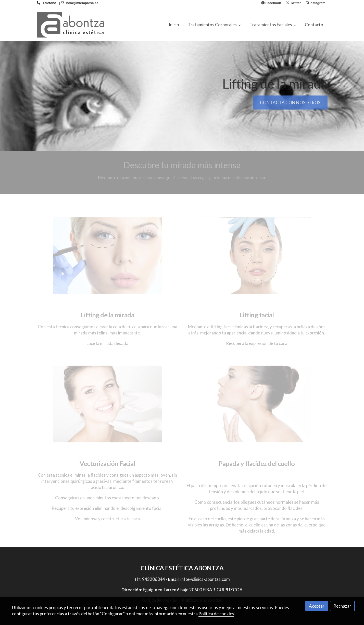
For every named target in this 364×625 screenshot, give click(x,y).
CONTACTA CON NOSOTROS (290, 102)
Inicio (174, 24)
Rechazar (342, 606)
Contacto (314, 24)
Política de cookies (216, 613)
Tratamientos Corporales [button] (214, 24)
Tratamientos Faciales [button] (272, 24)
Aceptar (316, 606)
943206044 (153, 579)
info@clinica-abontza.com (205, 579)
